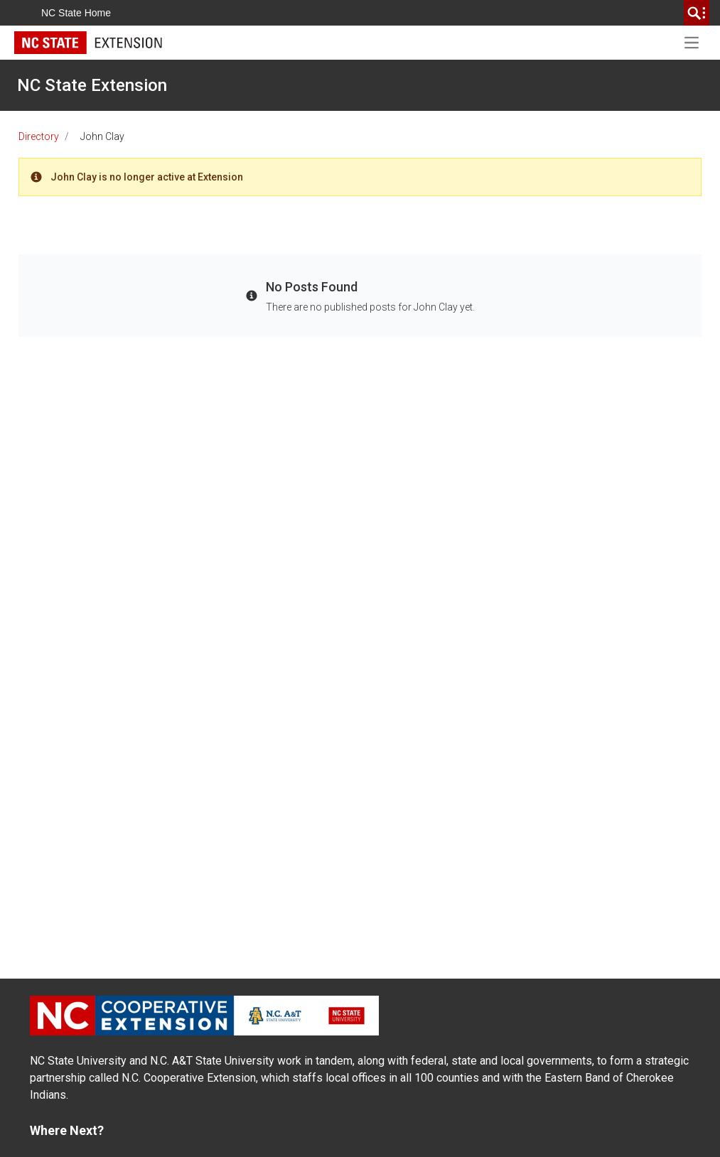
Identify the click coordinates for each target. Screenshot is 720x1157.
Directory (38, 136)
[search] (696, 13)
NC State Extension (92, 85)
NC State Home (76, 12)
